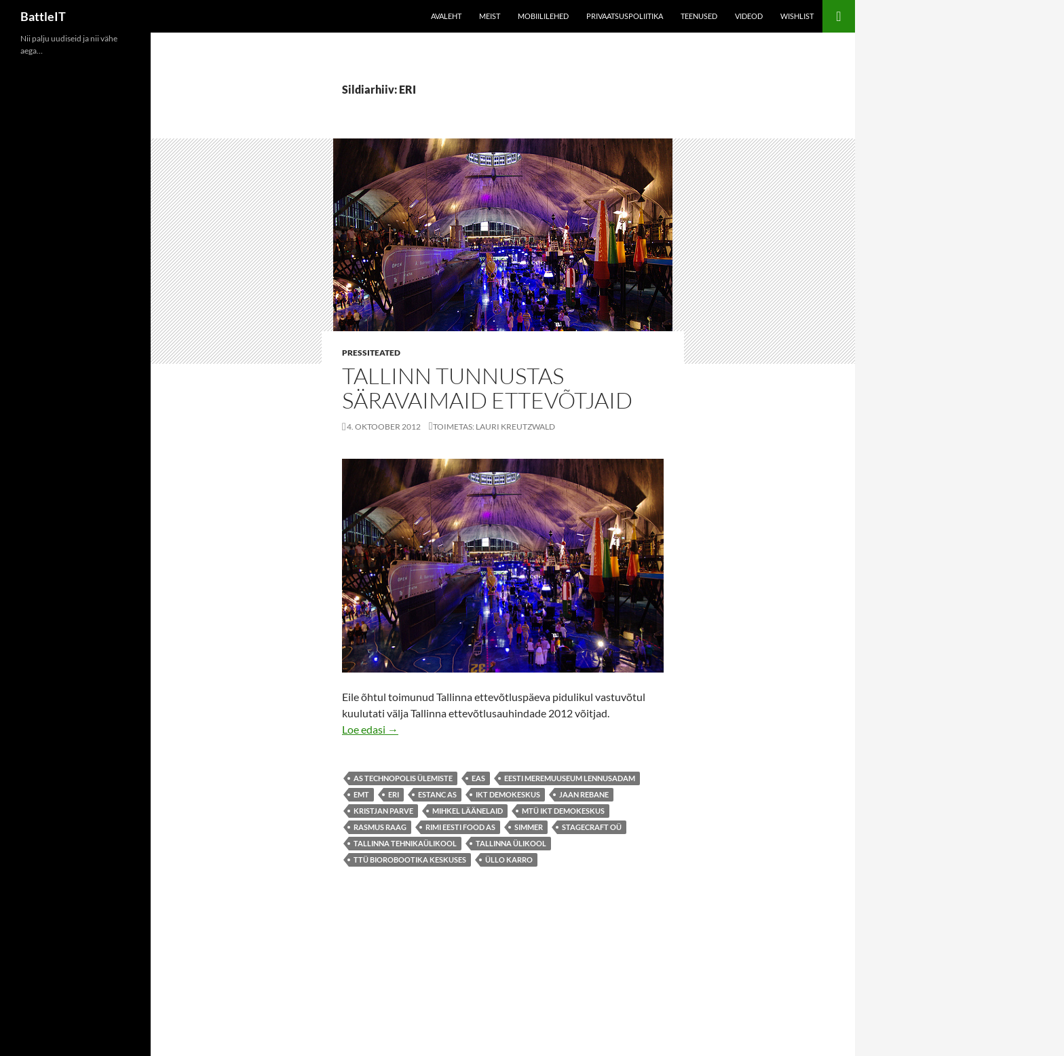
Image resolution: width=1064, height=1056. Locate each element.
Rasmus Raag (380, 827)
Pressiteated (371, 352)
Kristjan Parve (383, 810)
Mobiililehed (543, 16)
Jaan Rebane (584, 794)
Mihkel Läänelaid (467, 810)
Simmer (528, 827)
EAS (478, 778)
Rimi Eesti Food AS (460, 827)
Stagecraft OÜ (592, 827)
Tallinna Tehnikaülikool (405, 843)
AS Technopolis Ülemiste (403, 778)
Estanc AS (437, 794)
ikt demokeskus (508, 794)
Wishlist (797, 16)
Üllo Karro (509, 859)
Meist (489, 16)
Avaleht (446, 16)
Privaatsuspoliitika (624, 16)
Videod (749, 16)
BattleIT (43, 16)
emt (361, 794)
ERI (393, 794)
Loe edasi (370, 729)
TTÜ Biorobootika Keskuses (410, 859)
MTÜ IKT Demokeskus (563, 810)
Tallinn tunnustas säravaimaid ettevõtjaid (487, 388)
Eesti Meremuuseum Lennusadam (569, 778)
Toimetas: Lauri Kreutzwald (494, 426)
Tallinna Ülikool (511, 843)
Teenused (699, 16)
